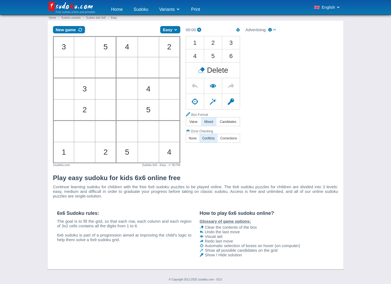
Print (195, 9)
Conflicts (208, 138)
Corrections (228, 138)
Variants (169, 9)
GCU (219, 279)
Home (117, 9)
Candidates (228, 122)
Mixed (208, 122)
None (193, 138)
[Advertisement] (291, 74)
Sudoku (141, 9)
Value (194, 122)
